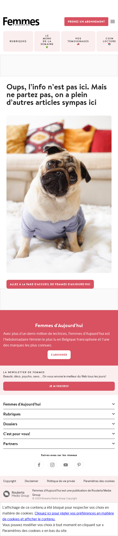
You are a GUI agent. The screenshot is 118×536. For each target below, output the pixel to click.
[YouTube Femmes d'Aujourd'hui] (65, 465)
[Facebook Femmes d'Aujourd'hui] (39, 465)
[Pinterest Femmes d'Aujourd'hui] (79, 465)
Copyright (9, 481)
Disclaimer (31, 481)
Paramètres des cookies (99, 481)
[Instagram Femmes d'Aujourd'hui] (52, 465)
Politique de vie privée (61, 481)
